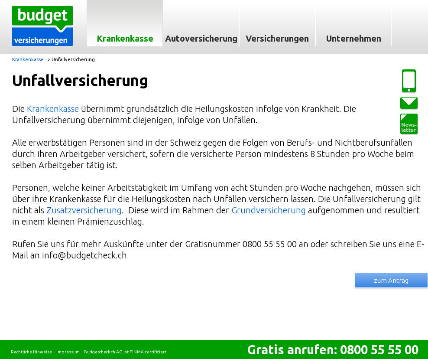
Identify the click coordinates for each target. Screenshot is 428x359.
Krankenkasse (125, 38)
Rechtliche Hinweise (31, 351)
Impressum (68, 351)
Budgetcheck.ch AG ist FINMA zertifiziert (125, 351)
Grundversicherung (269, 210)
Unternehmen (353, 38)
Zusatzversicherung (84, 210)
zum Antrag (391, 280)
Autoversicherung (201, 38)
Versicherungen (277, 38)
